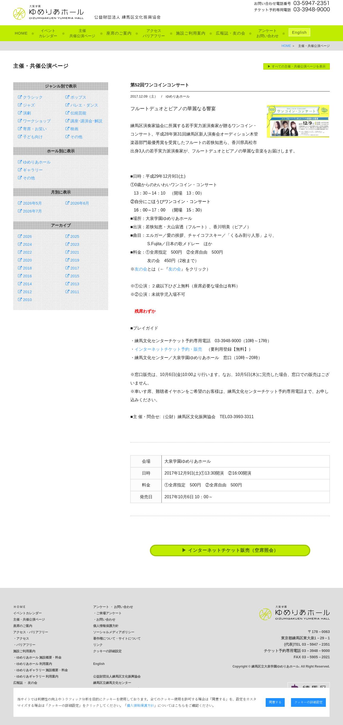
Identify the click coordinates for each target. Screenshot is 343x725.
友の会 (141, 269)
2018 (25, 268)
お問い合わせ (105, 619)
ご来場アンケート (109, 613)
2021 (72, 252)
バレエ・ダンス (81, 105)
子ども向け (30, 136)
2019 (72, 260)
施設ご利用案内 (191, 33)
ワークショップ (34, 121)
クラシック (30, 97)
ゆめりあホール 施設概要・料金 (38, 657)
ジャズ (26, 105)
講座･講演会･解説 (83, 121)
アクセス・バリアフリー (30, 632)
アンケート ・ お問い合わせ (113, 607)
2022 (25, 252)
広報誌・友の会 (230, 33)
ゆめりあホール (34, 162)
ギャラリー (30, 170)
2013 (72, 284)
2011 (72, 291)
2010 (25, 299)
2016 (25, 276)
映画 (71, 129)
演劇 (24, 113)
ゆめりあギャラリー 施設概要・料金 (42, 670)
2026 (25, 236)
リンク (98, 645)
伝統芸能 (75, 113)
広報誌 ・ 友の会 (25, 683)
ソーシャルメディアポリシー (113, 632)
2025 (72, 236)
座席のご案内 (119, 33)
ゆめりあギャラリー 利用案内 (37, 676)
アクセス (22, 638)
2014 (25, 284)
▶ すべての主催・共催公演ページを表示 (296, 66)
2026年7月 (30, 211)
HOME (21, 33)
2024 (25, 244)
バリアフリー (25, 645)
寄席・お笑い (32, 129)
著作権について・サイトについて (117, 638)
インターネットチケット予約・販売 (168, 349)
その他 (73, 136)
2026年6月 (77, 203)
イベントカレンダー (27, 613)
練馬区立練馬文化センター (112, 683)
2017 (72, 268)
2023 (72, 244)
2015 (72, 276)
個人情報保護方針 (105, 626)
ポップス (75, 97)
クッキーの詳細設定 (107, 651)
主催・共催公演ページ (29, 619)
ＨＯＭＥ (19, 607)
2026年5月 (30, 203)
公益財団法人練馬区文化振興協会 (117, 676)
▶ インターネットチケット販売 (230, 550)
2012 (25, 291)
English (299, 32)
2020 (25, 260)
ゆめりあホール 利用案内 (34, 664)
